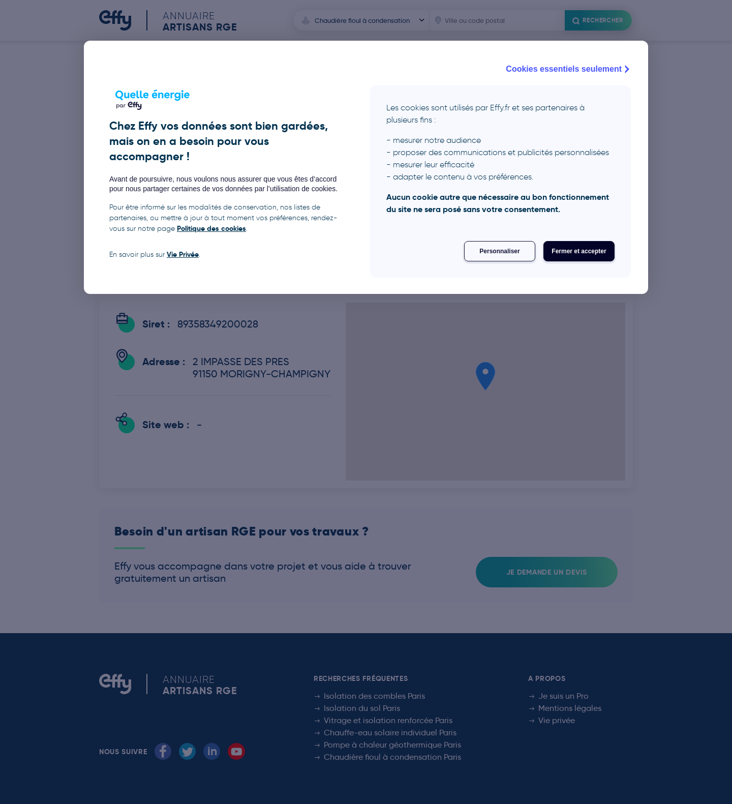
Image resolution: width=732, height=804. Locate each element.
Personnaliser (499, 251)
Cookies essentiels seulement (569, 69)
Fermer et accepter (579, 251)
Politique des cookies (211, 228)
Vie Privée (183, 254)
